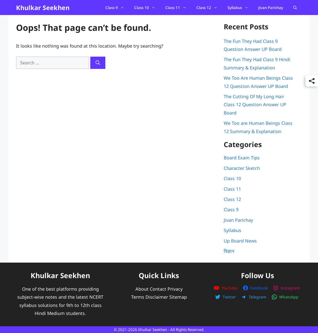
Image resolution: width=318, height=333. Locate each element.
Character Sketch (242, 168)
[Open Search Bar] (295, 7)
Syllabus (240, 7)
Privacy (175, 289)
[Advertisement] (112, 106)
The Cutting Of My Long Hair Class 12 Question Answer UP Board (255, 104)
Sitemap (178, 297)
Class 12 (209, 7)
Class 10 (147, 7)
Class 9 (117, 7)
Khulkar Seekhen (42, 7)
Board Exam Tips (242, 158)
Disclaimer (156, 297)
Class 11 (178, 7)
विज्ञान (229, 251)
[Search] (97, 63)
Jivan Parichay (270, 7)
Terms (137, 297)
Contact (158, 289)
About (141, 289)
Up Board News (240, 241)
